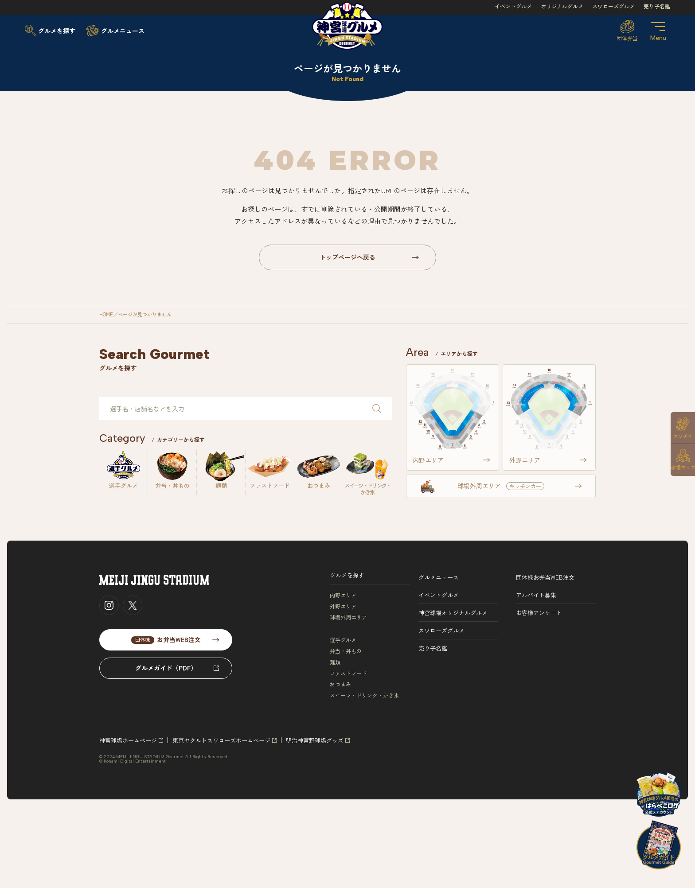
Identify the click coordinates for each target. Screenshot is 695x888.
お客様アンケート (539, 612)
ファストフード (348, 673)
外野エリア (343, 606)
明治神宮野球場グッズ (315, 740)
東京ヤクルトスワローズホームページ (221, 740)
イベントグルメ (513, 6)
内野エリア (343, 595)
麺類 (335, 662)
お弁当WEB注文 (166, 639)
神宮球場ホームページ (128, 740)
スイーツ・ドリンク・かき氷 (364, 695)
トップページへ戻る (347, 257)
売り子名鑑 (657, 6)
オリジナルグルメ (562, 6)
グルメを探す (347, 575)
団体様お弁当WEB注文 (545, 577)
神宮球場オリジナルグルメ (453, 612)
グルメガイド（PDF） (166, 667)
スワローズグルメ (613, 6)
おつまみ (340, 684)
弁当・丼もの (346, 651)
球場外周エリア (348, 617)
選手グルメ (343, 640)
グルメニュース (438, 577)
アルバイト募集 (536, 595)
